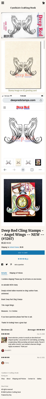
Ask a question (19, 265)
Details (4, 273)
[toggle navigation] (2, 3)
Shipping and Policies (19, 379)
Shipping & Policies (16, 273)
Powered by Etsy (6, 395)
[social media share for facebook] (2, 265)
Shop (3, 379)
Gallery (39, 379)
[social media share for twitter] (7, 265)
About (9, 379)
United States (14, 247)
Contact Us (31, 379)
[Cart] (43, 3)
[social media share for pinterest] (11, 265)
